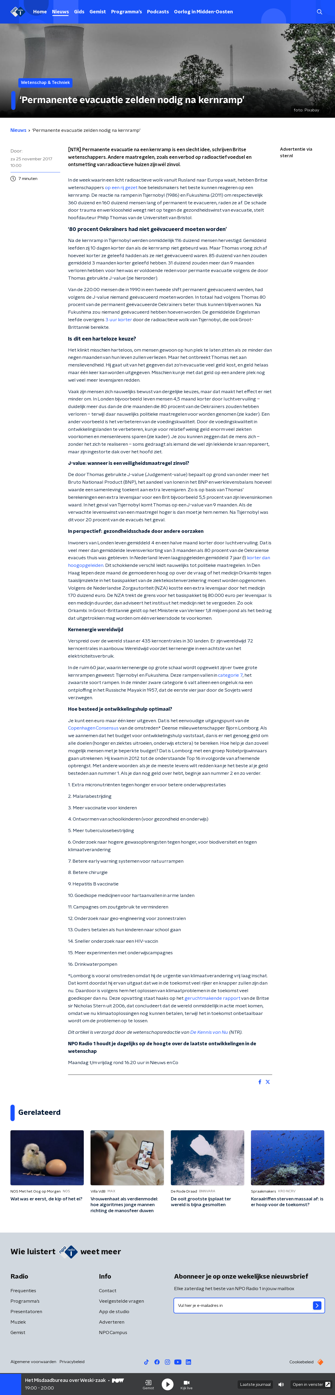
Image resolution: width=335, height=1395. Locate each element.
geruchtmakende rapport (212, 998)
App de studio (114, 1311)
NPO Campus (113, 1332)
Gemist (98, 12)
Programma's (126, 12)
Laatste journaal (255, 1384)
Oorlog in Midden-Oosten (203, 12)
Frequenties (23, 1291)
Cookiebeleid (301, 1362)
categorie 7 (230, 675)
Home (40, 12)
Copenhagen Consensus (93, 728)
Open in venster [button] (311, 1383)
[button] (148, 1384)
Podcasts (158, 12)
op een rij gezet (121, 187)
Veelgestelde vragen (121, 1301)
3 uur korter (118, 320)
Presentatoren (26, 1311)
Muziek (18, 1322)
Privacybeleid (72, 1362)
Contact (107, 1291)
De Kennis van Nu (209, 1032)
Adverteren (111, 1322)
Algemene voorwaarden (33, 1362)
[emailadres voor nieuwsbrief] (249, 1305)
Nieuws (60, 12)
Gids (79, 12)
